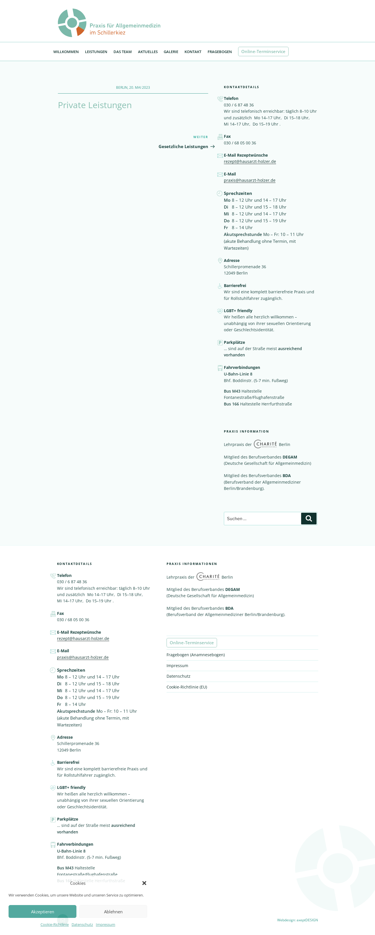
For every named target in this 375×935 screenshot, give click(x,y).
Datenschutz (82, 924)
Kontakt (193, 53)
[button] (144, 883)
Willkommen (66, 53)
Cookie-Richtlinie (54, 924)
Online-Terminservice (263, 53)
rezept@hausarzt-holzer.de (250, 162)
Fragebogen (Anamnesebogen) (196, 656)
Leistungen (96, 53)
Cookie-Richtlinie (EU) (187, 688)
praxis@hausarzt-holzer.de (249, 181)
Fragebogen (220, 53)
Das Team (122, 53)
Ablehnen (113, 911)
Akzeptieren (42, 911)
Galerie (171, 53)
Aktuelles (148, 53)
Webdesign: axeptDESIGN (297, 921)
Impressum (105, 924)
